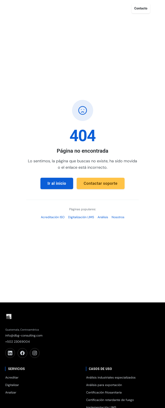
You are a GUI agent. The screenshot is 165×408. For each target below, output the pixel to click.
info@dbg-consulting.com (23, 335)
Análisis (103, 217)
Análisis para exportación (104, 385)
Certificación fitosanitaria (104, 392)
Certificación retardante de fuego (110, 400)
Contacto (140, 8)
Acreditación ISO (53, 217)
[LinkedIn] (10, 353)
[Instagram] (35, 353)
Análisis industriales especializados (111, 377)
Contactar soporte (101, 183)
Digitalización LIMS (81, 217)
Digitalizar (12, 385)
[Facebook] (22, 353)
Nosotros (118, 217)
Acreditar (11, 377)
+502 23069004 (17, 342)
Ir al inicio (56, 183)
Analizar (10, 392)
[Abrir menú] (156, 8)
